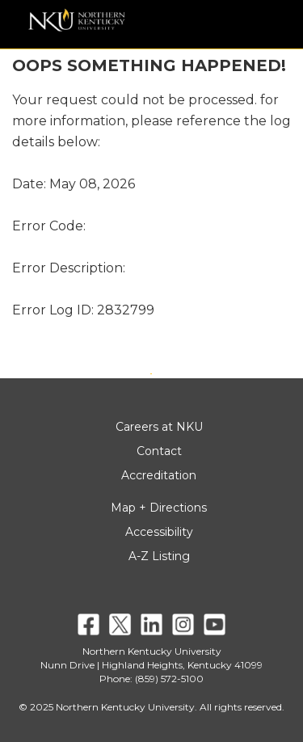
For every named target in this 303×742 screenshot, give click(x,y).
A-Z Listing (159, 556)
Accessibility (159, 532)
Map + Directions (159, 507)
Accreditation (158, 475)
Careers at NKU (159, 426)
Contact (159, 451)
